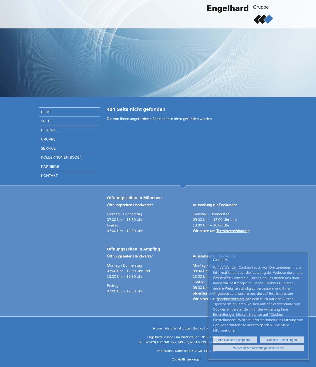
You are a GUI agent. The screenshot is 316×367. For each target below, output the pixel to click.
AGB (198, 351)
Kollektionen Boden (61, 157)
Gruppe (48, 139)
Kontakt (49, 176)
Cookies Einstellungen (282, 340)
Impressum (165, 351)
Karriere (50, 167)
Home (46, 112)
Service (48, 148)
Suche (47, 121)
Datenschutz (184, 351)
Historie (49, 130)
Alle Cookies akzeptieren (235, 340)
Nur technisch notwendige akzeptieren (258, 348)
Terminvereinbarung (232, 231)
